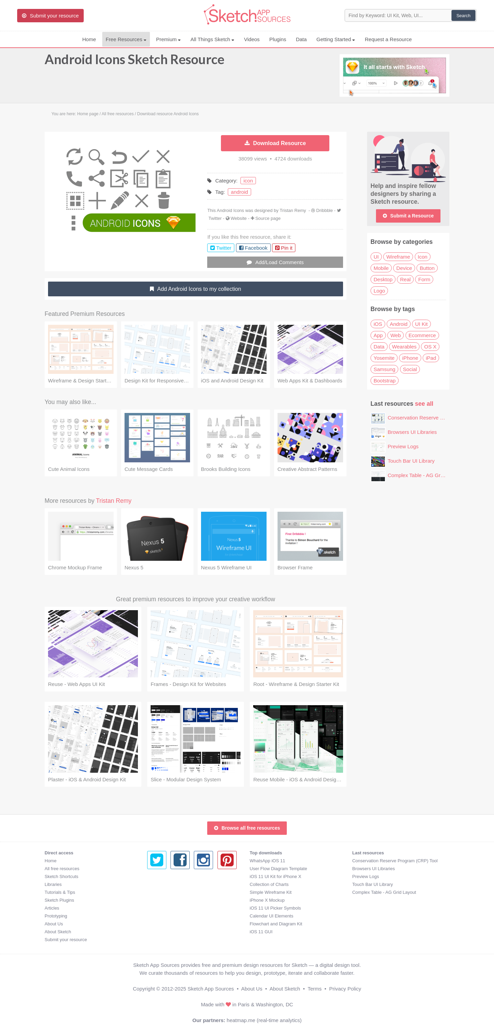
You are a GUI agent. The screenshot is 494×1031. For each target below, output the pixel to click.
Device (404, 268)
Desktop (383, 279)
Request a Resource (388, 39)
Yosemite (384, 358)
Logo (379, 291)
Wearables (404, 346)
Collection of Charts (166, 884)
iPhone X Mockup (164, 900)
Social (410, 369)
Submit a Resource (408, 215)
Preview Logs (403, 446)
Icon (422, 257)
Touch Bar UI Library (411, 461)
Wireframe (398, 257)
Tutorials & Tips (60, 892)
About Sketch (58, 931)
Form (424, 279)
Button (427, 268)
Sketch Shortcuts (61, 876)
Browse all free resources (247, 828)
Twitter (215, 218)
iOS (378, 324)
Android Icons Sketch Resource (134, 62)
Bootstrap (385, 380)
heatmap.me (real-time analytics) (264, 1020)
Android (399, 324)
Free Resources (126, 39)
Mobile (381, 268)
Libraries (53, 884)
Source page (268, 218)
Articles (52, 908)
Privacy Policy (345, 989)
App (378, 335)
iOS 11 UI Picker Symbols (173, 908)
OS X (430, 346)
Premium (168, 39)
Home (89, 39)
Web (395, 335)
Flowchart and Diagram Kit (173, 923)
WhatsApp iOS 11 (165, 860)
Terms (315, 989)
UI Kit (421, 324)
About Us (54, 923)
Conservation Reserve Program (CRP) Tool (437, 417)
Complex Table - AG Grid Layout (424, 475)
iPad (431, 358)
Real (405, 279)
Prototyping (56, 916)
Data (301, 39)
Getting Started (335, 39)
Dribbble (324, 210)
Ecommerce (422, 335)
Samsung (384, 369)
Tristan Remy (293, 210)
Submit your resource (66, 939)
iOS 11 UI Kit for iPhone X (173, 876)
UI (376, 257)
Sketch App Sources (211, 989)
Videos (252, 39)
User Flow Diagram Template (175, 868)
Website (239, 218)
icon (248, 180)
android (239, 192)
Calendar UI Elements (169, 916)
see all (424, 403)
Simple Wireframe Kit (168, 892)
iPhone (410, 358)
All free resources (62, 868)
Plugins (277, 39)
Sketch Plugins (59, 900)
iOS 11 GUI (158, 931)
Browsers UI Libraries (412, 432)
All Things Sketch (212, 39)
